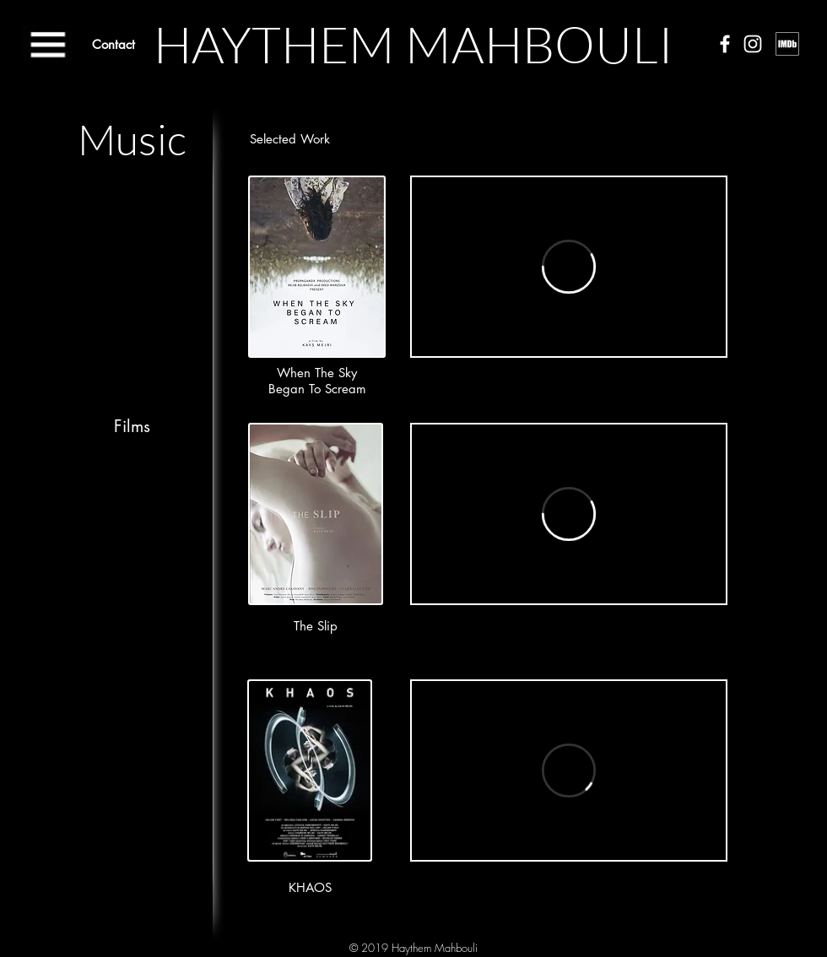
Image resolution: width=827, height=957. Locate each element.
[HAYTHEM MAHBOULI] (413, 43)
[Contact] (113, 44)
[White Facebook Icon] (725, 44)
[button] (47, 43)
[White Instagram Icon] (753, 44)
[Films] (132, 426)
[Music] (131, 139)
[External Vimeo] (569, 266)
